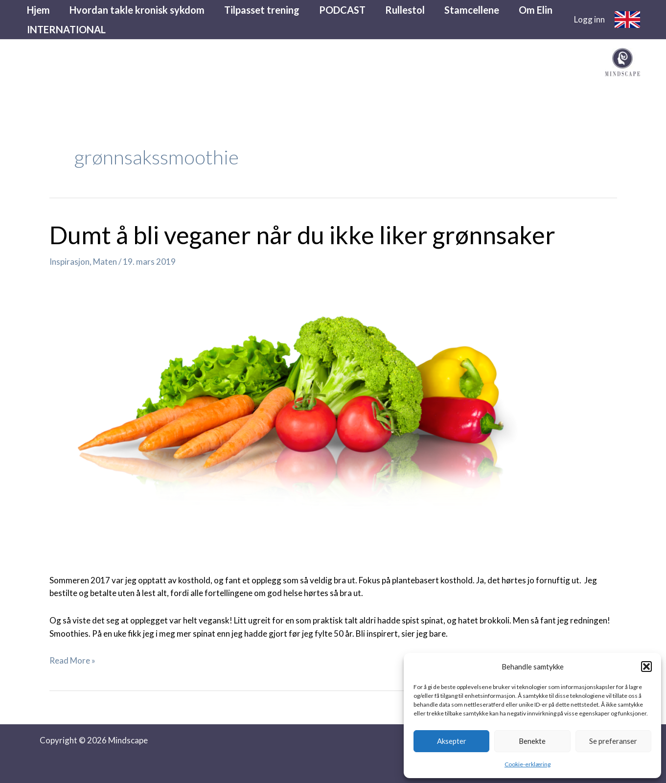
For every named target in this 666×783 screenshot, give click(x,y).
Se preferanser (613, 741)
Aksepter (451, 741)
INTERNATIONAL (66, 29)
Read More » (72, 660)
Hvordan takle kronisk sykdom (137, 10)
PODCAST (342, 10)
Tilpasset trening (261, 10)
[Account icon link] (589, 19)
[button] (646, 666)
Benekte (532, 741)
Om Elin (535, 10)
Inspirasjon (69, 261)
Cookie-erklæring (528, 764)
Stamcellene (471, 10)
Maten (105, 261)
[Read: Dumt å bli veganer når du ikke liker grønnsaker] (300, 418)
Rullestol (405, 10)
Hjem (38, 10)
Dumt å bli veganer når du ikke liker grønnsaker (302, 235)
